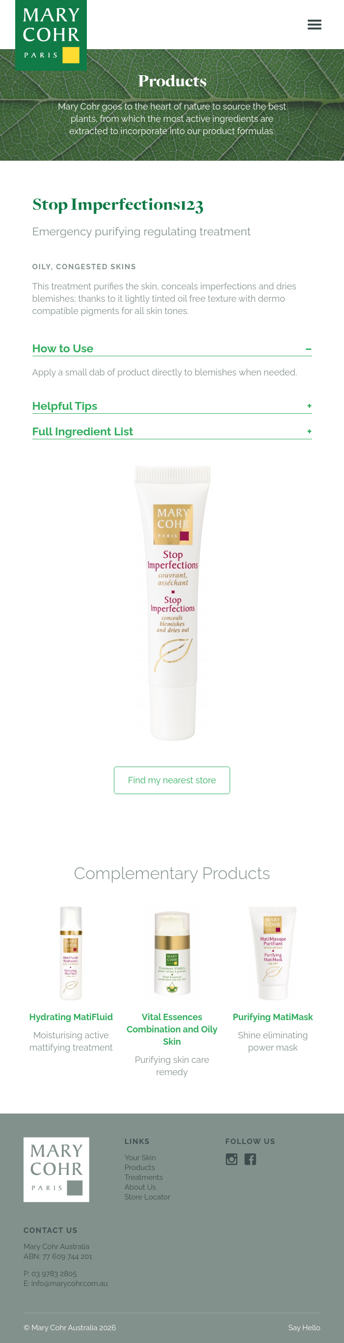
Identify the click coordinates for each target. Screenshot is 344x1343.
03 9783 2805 (54, 1273)
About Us (140, 1187)
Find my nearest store (172, 780)
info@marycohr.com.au (69, 1283)
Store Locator (147, 1197)
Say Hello (304, 1327)
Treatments (144, 1177)
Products (140, 1167)
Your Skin (140, 1157)
